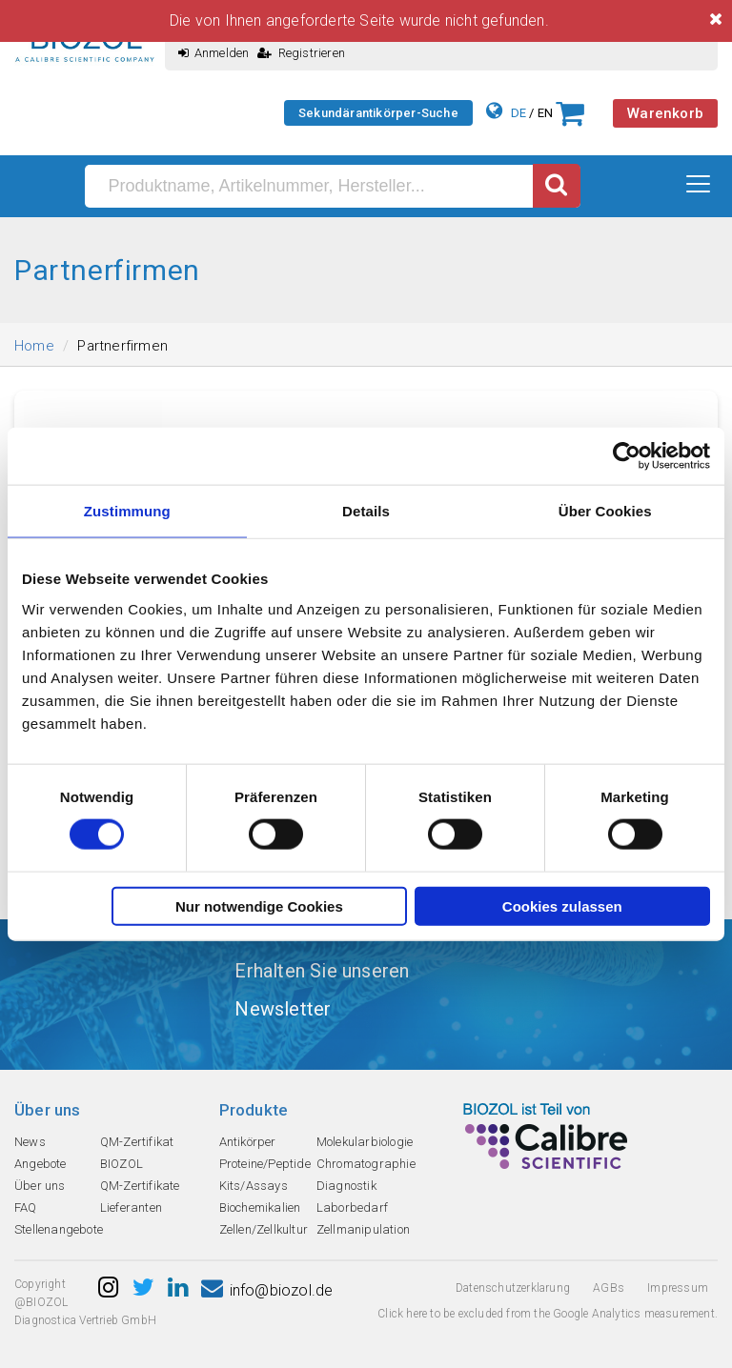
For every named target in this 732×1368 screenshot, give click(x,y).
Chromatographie (366, 1164)
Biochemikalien (260, 1207)
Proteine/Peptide (265, 1164)
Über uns (40, 1185)
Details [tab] (366, 511)
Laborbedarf (352, 1207)
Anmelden (214, 53)
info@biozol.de (267, 1290)
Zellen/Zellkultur (263, 1229)
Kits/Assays (253, 1185)
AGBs (608, 1288)
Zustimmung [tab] (127, 511)
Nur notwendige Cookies (259, 905)
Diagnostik (346, 1185)
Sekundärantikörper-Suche (378, 113)
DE (518, 113)
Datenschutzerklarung (513, 1288)
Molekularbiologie (364, 1142)
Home (34, 345)
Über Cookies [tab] (605, 511)
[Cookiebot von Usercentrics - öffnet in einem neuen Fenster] (626, 456)
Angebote (40, 1164)
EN (545, 113)
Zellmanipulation (363, 1229)
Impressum (677, 1288)
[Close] (715, 20)
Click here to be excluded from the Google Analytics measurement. (547, 1313)
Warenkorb (665, 113)
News (30, 1142)
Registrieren (301, 53)
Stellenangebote (58, 1229)
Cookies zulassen (562, 905)
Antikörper (247, 1142)
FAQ (25, 1207)
